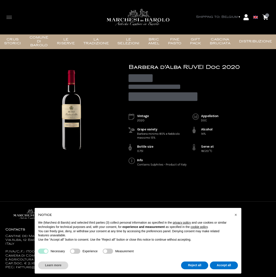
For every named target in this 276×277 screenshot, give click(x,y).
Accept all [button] (224, 265)
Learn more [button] (53, 265)
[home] (138, 17)
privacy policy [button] (182, 222)
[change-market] (218, 17)
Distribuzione (255, 41)
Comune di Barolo (38, 41)
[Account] (246, 17)
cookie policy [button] (199, 227)
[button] (235, 214)
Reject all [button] (194, 265)
